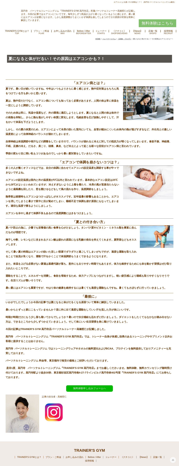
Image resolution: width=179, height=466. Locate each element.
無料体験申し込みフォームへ (89, 388)
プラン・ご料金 (41, 31)
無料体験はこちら (157, 23)
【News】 (137, 31)
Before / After (83, 31)
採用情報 (168, 31)
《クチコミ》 (119, 31)
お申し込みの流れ (63, 31)
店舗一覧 (152, 31)
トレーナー (101, 31)
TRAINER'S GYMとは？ (17, 31)
